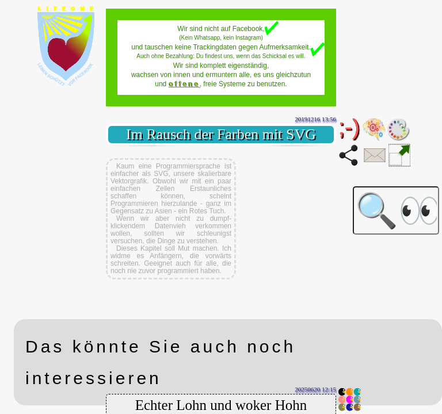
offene (184, 84)
